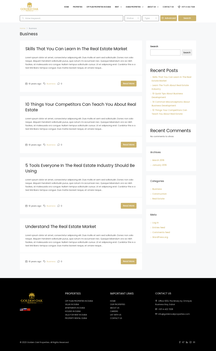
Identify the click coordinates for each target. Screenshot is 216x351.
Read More (128, 83)
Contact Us (168, 7)
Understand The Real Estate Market (60, 226)
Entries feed (158, 227)
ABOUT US (114, 307)
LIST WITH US (115, 314)
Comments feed (161, 232)
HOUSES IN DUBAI (73, 311)
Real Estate (158, 198)
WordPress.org (160, 237)
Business (51, 83)
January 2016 (159, 165)
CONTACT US (116, 318)
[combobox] (133, 18)
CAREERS (114, 311)
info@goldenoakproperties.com (174, 314)
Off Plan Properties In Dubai (99, 7)
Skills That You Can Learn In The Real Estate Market (76, 49)
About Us (152, 7)
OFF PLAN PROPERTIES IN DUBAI (79, 301)
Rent (117, 7)
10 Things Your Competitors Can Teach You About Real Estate (80, 107)
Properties (77, 7)
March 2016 (158, 160)
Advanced (169, 18)
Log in (155, 222)
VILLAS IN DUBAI (72, 304)
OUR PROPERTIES (117, 304)
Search (187, 18)
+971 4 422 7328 (186, 7)
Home (66, 7)
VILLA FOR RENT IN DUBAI (76, 314)
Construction (159, 193)
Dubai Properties (133, 7)
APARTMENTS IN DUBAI (75, 307)
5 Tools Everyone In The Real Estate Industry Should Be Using (80, 168)
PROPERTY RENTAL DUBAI (76, 318)
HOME (113, 301)
